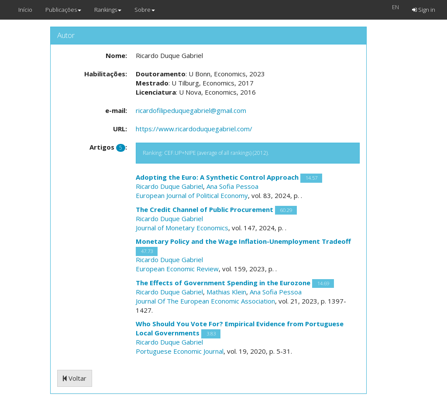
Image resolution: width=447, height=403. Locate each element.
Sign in (423, 10)
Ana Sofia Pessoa (232, 186)
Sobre (144, 10)
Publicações (63, 10)
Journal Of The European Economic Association (205, 301)
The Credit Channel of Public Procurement (204, 209)
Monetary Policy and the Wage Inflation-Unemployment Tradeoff (243, 241)
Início (25, 10)
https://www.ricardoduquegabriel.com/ (194, 128)
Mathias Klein (226, 291)
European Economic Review (177, 268)
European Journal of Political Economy (192, 195)
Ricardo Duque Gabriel (169, 186)
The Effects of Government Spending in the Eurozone (223, 282)
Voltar (74, 378)
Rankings (107, 10)
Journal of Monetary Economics (182, 227)
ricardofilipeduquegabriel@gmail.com (191, 110)
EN (395, 7)
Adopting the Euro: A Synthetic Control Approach (217, 177)
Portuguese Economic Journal (180, 351)
